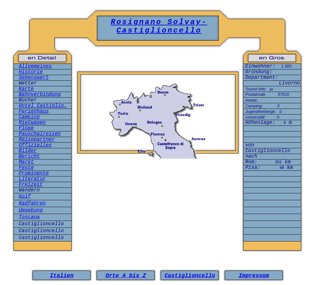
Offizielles (35, 145)
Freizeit (31, 184)
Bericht (29, 156)
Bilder (28, 151)
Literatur (32, 179)
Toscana (29, 217)
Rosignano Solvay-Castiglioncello (159, 26)
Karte (26, 89)
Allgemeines (35, 66)
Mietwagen (32, 122)
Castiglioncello (189, 275)
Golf (25, 196)
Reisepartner (37, 139)
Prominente (34, 173)
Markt (26, 162)
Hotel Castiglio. (43, 106)
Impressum (254, 275)
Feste (26, 167)
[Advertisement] (158, 185)
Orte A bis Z (126, 275)
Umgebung (31, 210)
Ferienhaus (34, 111)
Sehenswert (34, 77)
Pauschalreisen (40, 134)
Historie (31, 72)
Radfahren (32, 203)
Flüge (26, 128)
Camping (29, 117)
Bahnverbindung (40, 94)
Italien (62, 275)
